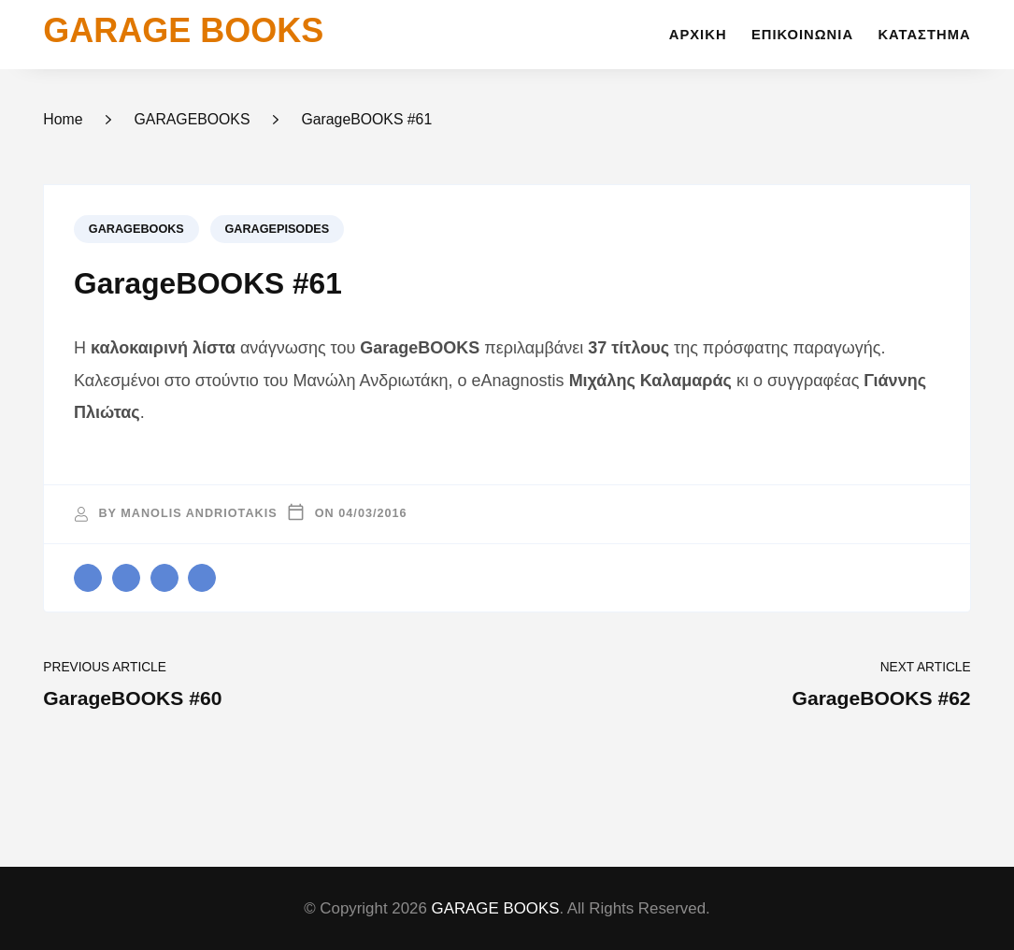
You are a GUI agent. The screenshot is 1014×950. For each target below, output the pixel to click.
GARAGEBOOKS (136, 229)
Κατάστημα (924, 34)
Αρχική (698, 34)
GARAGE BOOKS (183, 30)
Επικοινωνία (802, 34)
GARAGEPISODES (276, 229)
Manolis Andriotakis (199, 513)
